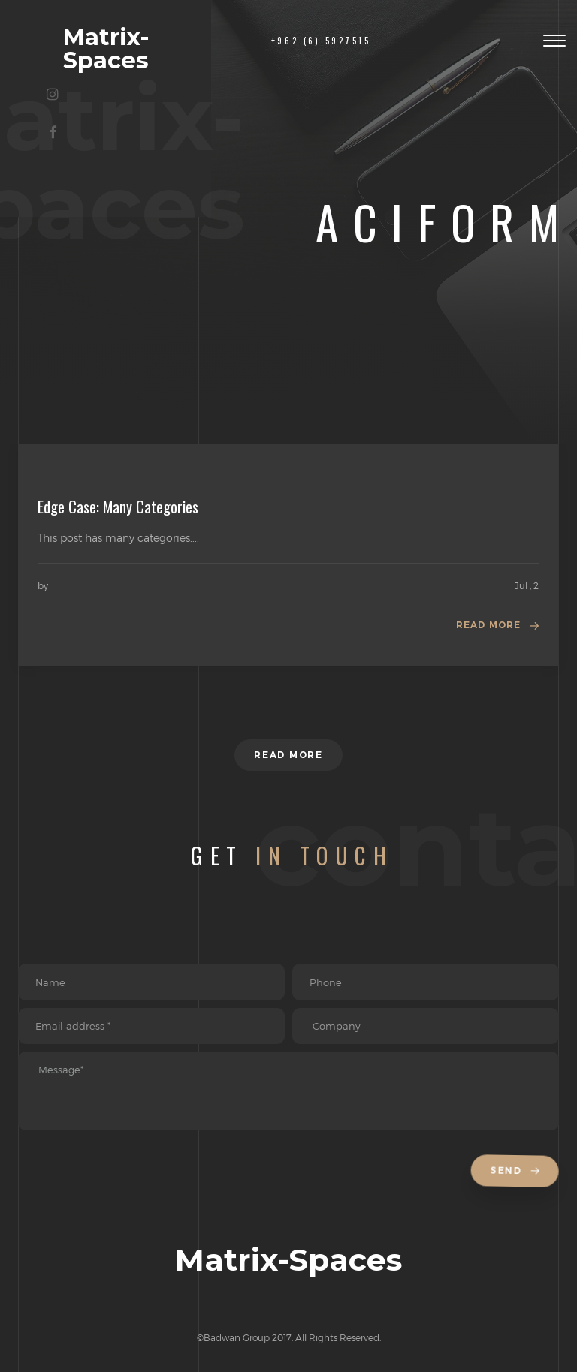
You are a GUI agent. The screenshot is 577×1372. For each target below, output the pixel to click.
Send (517, 1176)
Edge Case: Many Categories (118, 506)
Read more (488, 625)
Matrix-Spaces (114, 39)
